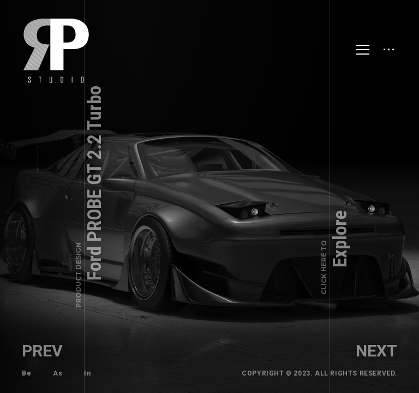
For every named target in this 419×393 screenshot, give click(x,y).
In (87, 373)
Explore (335, 252)
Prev (42, 350)
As (57, 373)
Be (26, 373)
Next (376, 350)
